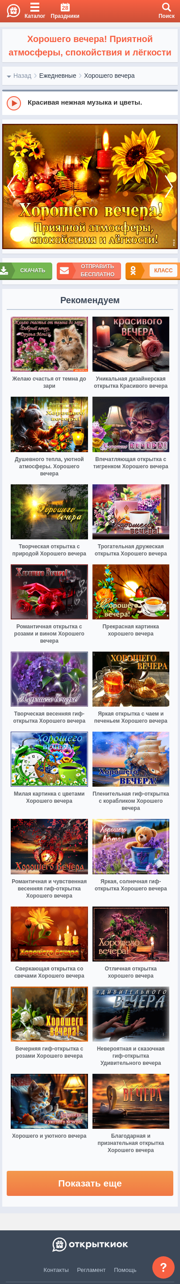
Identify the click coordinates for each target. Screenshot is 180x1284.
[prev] (11, 187)
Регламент (91, 1270)
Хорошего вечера (109, 75)
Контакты (56, 1270)
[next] (169, 187)
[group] (90, 103)
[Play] (14, 103)
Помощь (125, 1270)
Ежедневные (57, 75)
